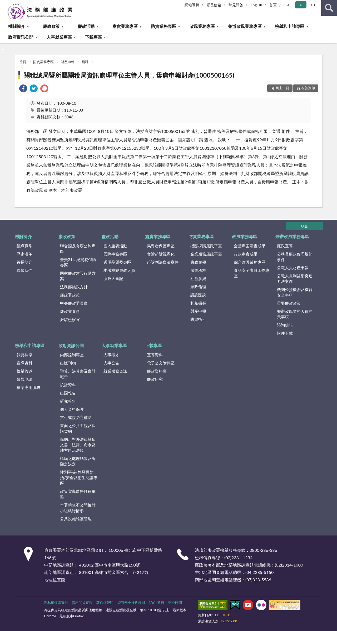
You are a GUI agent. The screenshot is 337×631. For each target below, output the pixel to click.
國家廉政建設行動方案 (78, 276)
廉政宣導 (285, 245)
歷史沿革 (24, 254)
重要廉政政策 (289, 303)
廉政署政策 (70, 295)
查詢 (329, 8)
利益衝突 (198, 303)
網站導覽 (192, 5)
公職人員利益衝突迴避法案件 (295, 278)
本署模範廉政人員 (119, 270)
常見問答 (236, 5)
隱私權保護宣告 (56, 602)
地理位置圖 (54, 579)
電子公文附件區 (161, 362)
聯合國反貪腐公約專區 (78, 248)
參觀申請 (24, 379)
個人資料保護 (72, 409)
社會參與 (198, 278)
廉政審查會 (70, 311)
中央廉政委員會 (74, 303)
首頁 (273, 5)
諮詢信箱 (285, 325)
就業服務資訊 (115, 371)
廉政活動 (86, 26)
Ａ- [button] (288, 5)
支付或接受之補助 (76, 417)
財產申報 (68, 62)
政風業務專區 (202, 26)
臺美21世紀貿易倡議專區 (78, 262)
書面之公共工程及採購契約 (78, 428)
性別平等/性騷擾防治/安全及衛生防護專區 (78, 477)
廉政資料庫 (157, 371)
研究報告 (68, 401)
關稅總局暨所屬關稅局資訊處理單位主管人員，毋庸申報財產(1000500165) (128, 75)
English (256, 5)
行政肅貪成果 (245, 254)
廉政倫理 (198, 286)
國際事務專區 (115, 254)
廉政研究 (155, 379)
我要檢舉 (24, 354)
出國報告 (68, 392)
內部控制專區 (72, 354)
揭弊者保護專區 (161, 245)
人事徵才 (111, 354)
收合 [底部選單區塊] (304, 226)
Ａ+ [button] (312, 5)
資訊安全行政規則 (131, 602)
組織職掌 (24, 245)
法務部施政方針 (74, 286)
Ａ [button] (301, 5)
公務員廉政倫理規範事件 (295, 257)
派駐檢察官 (70, 319)
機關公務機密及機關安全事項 (295, 292)
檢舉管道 (24, 371)
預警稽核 (198, 270)
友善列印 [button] (308, 88)
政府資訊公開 (20, 36)
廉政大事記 (113, 278)
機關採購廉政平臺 (206, 245)
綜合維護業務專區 (249, 262)
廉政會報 (198, 262)
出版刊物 (68, 362)
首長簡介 (24, 262)
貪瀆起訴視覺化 (161, 254)
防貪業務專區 (163, 26)
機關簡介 (16, 26)
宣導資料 (24, 362)
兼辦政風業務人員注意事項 (295, 314)
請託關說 (198, 294)
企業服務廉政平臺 (206, 254)
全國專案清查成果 (249, 245)
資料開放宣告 (82, 602)
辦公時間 (175, 602)
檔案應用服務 (28, 387)
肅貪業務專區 (125, 26)
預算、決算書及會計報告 (78, 374)
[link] (23, 89)
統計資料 (68, 384)
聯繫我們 (24, 270)
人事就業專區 (59, 36)
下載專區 (93, 36)
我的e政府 (156, 602)
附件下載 (285, 333)
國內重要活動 (115, 245)
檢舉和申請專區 (289, 26)
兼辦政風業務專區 (245, 26)
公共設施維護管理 (76, 518)
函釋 (85, 62)
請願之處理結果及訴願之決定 (78, 461)
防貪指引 (198, 319)
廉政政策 (51, 26)
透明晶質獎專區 (117, 262)
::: (4, 4)
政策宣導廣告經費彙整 (78, 494)
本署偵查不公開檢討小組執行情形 (78, 508)
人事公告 (111, 362)
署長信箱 (213, 5)
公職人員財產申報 (293, 267)
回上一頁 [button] (282, 88)
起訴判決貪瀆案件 (163, 262)
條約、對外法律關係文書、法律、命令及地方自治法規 (78, 445)
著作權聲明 (104, 602)
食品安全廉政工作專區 (251, 273)
